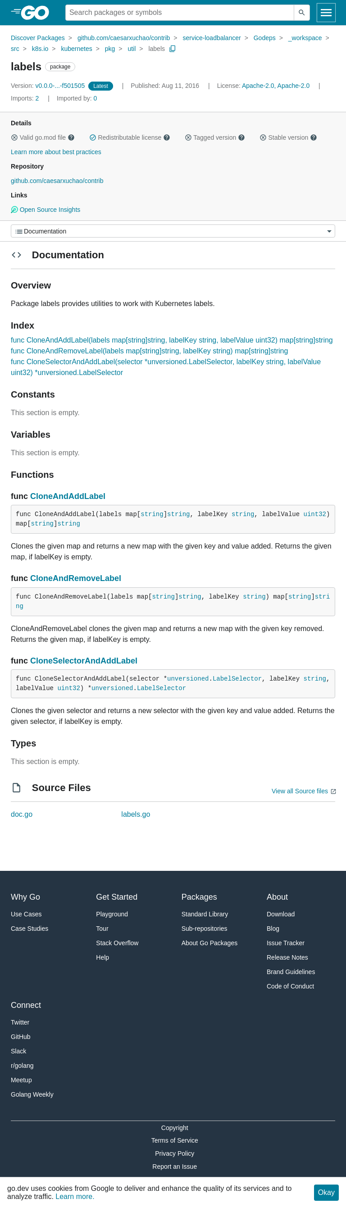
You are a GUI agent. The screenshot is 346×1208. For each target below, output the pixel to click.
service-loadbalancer (211, 37)
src (15, 48)
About (277, 896)
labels (156, 48)
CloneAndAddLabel (67, 496)
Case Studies (29, 928)
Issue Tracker (286, 943)
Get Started (116, 896)
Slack (18, 1051)
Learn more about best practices (56, 152)
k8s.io (40, 48)
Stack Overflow (117, 943)
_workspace (305, 37)
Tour (102, 928)
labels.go (135, 814)
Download (281, 914)
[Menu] (173, 231)
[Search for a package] (179, 13)
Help (102, 957)
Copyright (174, 1127)
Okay (326, 1192)
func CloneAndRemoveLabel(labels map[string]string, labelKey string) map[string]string (149, 351)
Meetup (21, 1080)
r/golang (22, 1065)
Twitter (20, 1022)
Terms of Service (174, 1140)
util (131, 48)
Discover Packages (38, 37)
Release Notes (287, 957)
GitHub (21, 1036)
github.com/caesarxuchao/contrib (123, 37)
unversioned (188, 678)
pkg (110, 48)
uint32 (315, 514)
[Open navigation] (326, 13)
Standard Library (205, 914)
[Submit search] (302, 13)
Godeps (265, 37)
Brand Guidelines (291, 971)
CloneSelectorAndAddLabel (83, 660)
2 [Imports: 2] (26, 98)
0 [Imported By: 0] (77, 98)
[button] (14, 137)
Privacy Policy (174, 1153)
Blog (273, 928)
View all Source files (300, 791)
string (152, 514)
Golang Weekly (32, 1094)
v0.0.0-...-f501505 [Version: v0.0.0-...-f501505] (48, 85)
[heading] (38, 12)
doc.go (21, 814)
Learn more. (74, 1196)
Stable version (288, 137)
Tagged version (215, 137)
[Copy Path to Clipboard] (172, 49)
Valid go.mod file (43, 137)
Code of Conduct (290, 986)
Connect (26, 1005)
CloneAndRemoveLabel (75, 578)
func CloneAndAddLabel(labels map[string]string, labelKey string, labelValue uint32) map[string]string (172, 340)
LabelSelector (237, 678)
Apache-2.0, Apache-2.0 (276, 85)
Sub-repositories (205, 928)
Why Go (25, 896)
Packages (199, 896)
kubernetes (76, 48)
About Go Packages (210, 943)
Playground (112, 914)
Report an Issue (174, 1166)
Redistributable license (129, 137)
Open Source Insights (45, 209)
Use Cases (26, 914)
